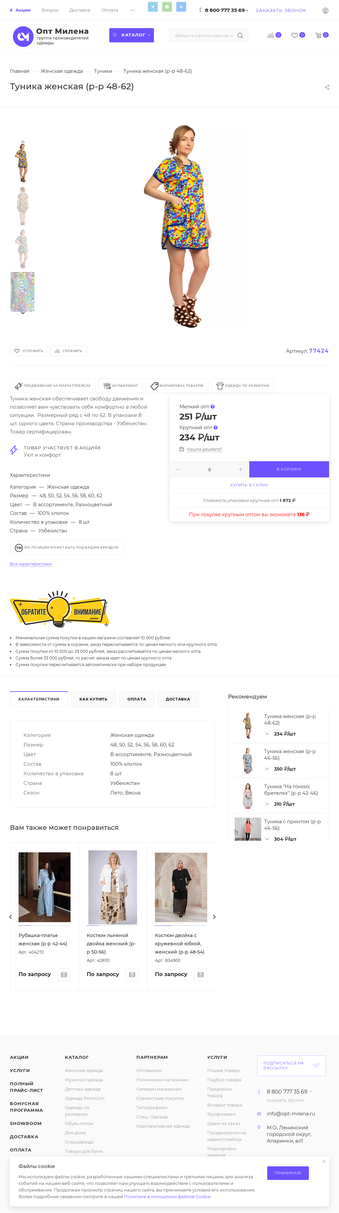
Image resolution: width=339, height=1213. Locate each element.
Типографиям (152, 1107)
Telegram (153, 7)
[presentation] (22, 141)
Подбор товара (224, 1079)
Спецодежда (79, 1142)
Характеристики (39, 699)
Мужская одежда (84, 1079)
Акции (19, 1057)
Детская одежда (83, 1089)
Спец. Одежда (152, 1116)
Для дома (75, 1132)
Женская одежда (84, 1070)
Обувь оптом (79, 1123)
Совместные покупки (160, 1098)
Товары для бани (84, 1151)
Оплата (136, 699)
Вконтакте (181, 7)
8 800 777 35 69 (225, 10)
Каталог (77, 1057)
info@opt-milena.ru (291, 1113)
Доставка (178, 699)
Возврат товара (224, 1104)
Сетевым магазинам (159, 1089)
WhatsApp (167, 7)
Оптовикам (149, 1070)
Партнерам (152, 1057)
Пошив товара (223, 1070)
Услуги (20, 1070)
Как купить (93, 699)
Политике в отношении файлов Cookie (167, 1196)
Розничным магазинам (162, 1079)
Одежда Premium (85, 1098)
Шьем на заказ (223, 1123)
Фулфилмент (221, 1114)
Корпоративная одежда (163, 1126)
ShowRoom (25, 1123)
